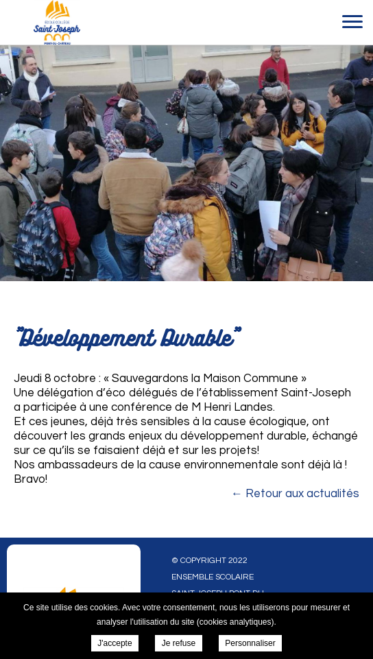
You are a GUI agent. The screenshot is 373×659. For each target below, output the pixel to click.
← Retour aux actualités (295, 494)
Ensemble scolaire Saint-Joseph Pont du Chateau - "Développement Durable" (56, 22)
